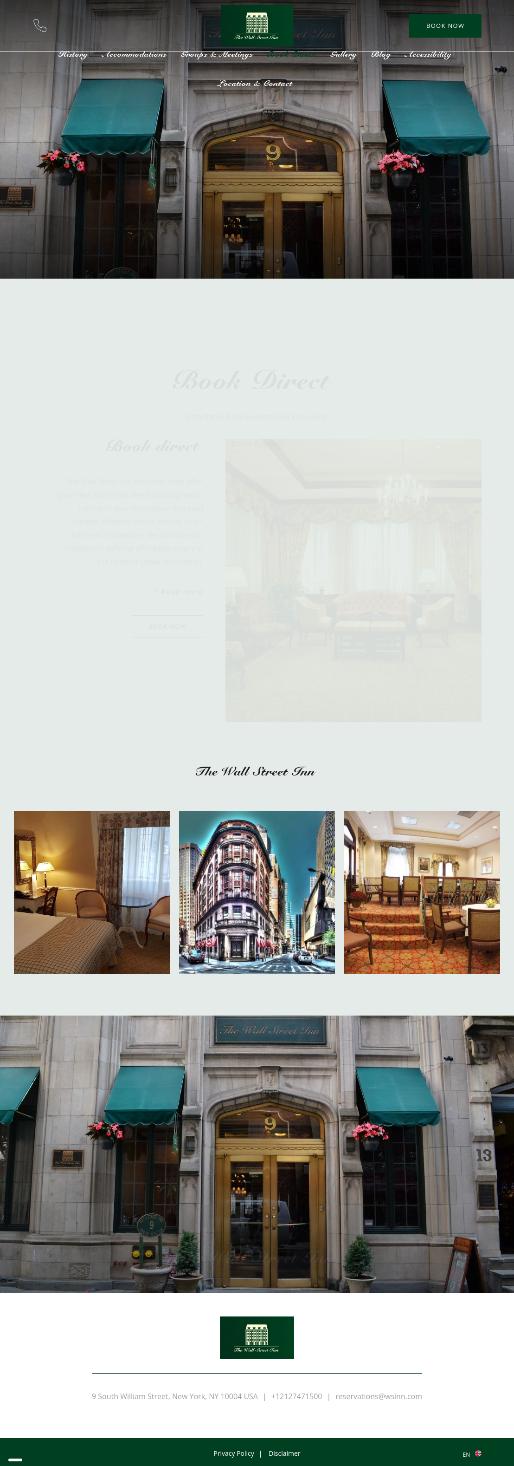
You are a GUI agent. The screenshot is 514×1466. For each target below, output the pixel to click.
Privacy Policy (233, 1453)
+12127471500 (39, 25)
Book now (445, 25)
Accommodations (136, 54)
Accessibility (430, 54)
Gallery (345, 54)
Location (88, 25)
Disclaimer (284, 1453)
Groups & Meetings (218, 54)
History (75, 54)
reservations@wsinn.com (64, 25)
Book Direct (293, 54)
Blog (383, 54)
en (466, 1455)
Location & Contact (257, 83)
